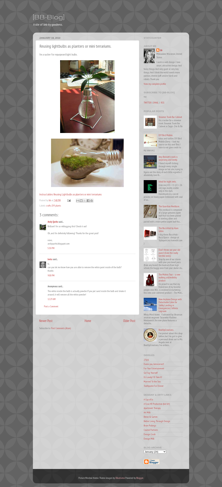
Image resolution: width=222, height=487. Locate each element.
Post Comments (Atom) (61, 328)
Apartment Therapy (152, 408)
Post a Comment (51, 306)
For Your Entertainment (154, 368)
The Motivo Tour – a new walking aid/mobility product (169, 277)
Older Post (129, 321)
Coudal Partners (151, 430)
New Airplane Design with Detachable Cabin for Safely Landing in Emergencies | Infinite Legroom (170, 305)
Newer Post (46, 321)
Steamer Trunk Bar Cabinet (170, 117)
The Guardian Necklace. (169, 206)
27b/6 (146, 359)
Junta (50, 259)
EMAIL (156, 102)
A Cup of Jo (148, 399)
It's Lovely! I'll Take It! (153, 377)
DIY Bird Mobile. (166, 135)
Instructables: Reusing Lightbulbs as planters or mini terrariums (70, 194)
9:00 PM (51, 275)
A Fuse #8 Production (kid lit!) (157, 403)
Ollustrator (120, 478)
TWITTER (148, 102)
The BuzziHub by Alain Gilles (168, 229)
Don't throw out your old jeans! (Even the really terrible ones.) (169, 252)
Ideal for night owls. (167, 181)
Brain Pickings (150, 425)
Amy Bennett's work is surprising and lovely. (168, 158)
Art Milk (147, 412)
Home (88, 321)
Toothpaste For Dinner (154, 385)
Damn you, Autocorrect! (154, 364)
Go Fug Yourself (151, 372)
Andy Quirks (53, 221)
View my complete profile (155, 84)
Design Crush (150, 434)
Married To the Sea (152, 381)
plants (58, 205)
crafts (48, 205)
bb (161, 50)
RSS (162, 102)
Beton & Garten (151, 416)
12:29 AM (52, 299)
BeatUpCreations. (166, 329)
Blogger (139, 478)
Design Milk (149, 438)
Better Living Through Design (157, 421)
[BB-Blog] (48, 17)
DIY (53, 205)
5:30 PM (51, 248)
